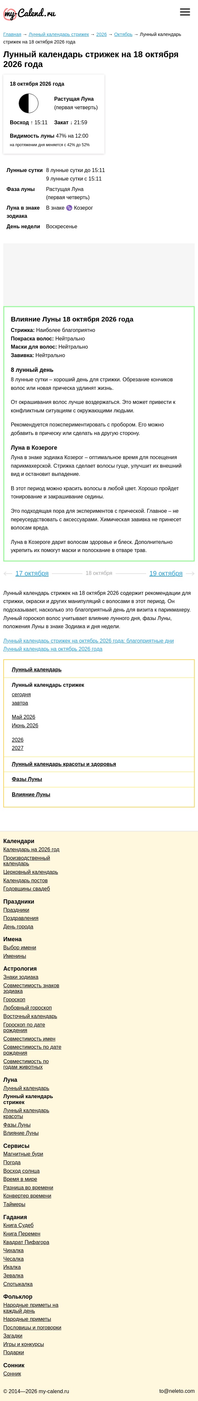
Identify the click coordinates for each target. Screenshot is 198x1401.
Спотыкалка (18, 1284)
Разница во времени (28, 1187)
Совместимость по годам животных (26, 1064)
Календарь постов (25, 880)
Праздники (16, 910)
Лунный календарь (36, 669)
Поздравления (20, 918)
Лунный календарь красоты (26, 1113)
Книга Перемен (21, 1234)
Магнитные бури (23, 1154)
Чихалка (13, 1250)
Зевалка (13, 1275)
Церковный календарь (30, 872)
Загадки (12, 1336)
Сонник (12, 1373)
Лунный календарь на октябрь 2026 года (52, 649)
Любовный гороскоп (27, 1008)
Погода (12, 1162)
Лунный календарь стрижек (48, 685)
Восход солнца (21, 1171)
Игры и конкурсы (23, 1344)
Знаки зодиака (20, 977)
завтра (20, 703)
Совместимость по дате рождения (32, 1050)
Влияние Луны (31, 794)
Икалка (12, 1267)
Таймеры (14, 1204)
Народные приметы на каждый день (30, 1308)
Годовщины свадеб (26, 888)
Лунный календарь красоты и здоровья (64, 764)
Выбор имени (19, 947)
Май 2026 (23, 717)
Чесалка (13, 1259)
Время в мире (20, 1179)
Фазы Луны (27, 779)
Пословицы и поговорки (32, 1327)
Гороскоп (14, 999)
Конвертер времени (27, 1196)
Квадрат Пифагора (26, 1242)
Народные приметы (27, 1319)
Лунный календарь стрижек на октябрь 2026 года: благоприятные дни (88, 641)
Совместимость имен (29, 1039)
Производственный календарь (26, 861)
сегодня (21, 694)
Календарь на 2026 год (31, 849)
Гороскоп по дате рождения (24, 1027)
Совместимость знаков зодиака (31, 988)
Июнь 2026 (25, 725)
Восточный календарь (30, 1016)
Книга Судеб (18, 1225)
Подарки (13, 1352)
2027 (18, 748)
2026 (18, 740)
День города (18, 926)
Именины (14, 956)
